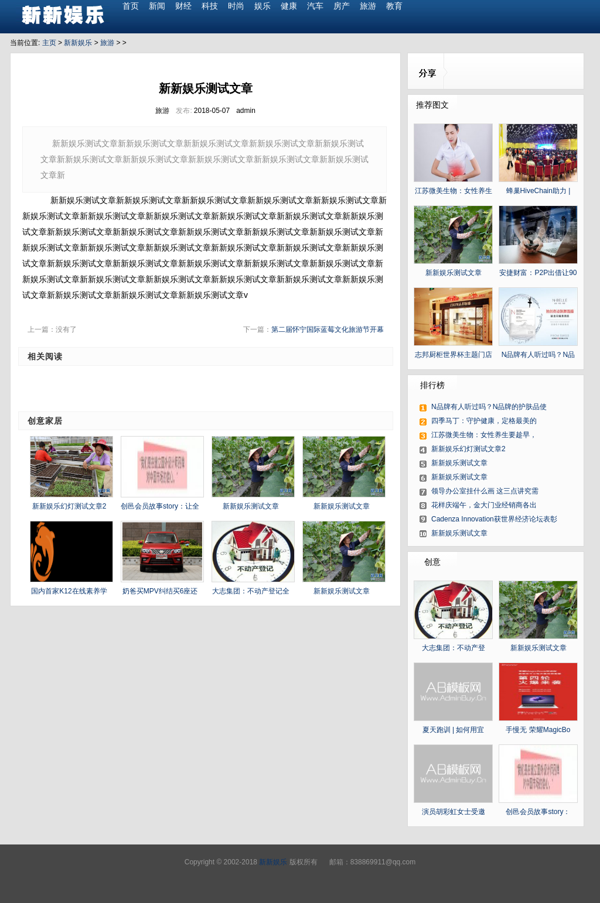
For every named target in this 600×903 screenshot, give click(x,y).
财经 (183, 6)
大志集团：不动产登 (453, 648)
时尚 (236, 6)
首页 (130, 6)
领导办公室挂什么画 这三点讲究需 (484, 491)
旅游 (368, 6)
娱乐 (262, 6)
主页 (49, 43)
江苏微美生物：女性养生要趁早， (484, 435)
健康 (289, 6)
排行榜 (432, 385)
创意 (432, 561)
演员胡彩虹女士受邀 (453, 812)
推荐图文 (432, 104)
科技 (210, 6)
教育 (394, 6)
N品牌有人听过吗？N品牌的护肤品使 (489, 407)
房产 (341, 6)
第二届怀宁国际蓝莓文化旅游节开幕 (327, 329)
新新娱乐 (78, 43)
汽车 (315, 6)
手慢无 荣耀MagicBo (538, 730)
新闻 (157, 6)
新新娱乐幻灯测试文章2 (69, 506)
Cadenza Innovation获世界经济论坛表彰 (494, 519)
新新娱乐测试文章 (251, 506)
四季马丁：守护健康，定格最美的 (484, 421)
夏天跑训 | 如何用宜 (453, 730)
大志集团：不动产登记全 (250, 591)
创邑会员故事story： (538, 812)
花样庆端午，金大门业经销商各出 (484, 505)
